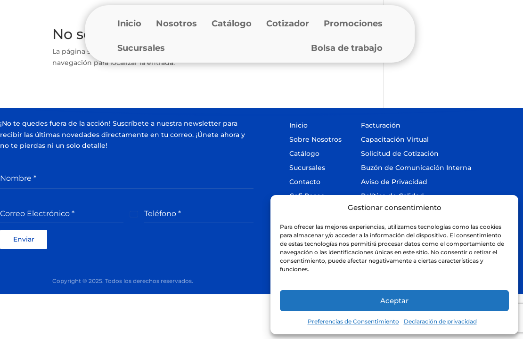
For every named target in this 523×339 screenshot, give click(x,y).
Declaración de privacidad (440, 321)
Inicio (129, 23)
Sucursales (141, 48)
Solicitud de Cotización (400, 153)
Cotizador (287, 23)
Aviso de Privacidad (394, 182)
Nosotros (176, 23)
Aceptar (394, 300)
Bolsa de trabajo (347, 48)
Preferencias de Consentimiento (353, 321)
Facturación (380, 125)
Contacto (304, 182)
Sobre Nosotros (315, 139)
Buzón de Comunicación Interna (416, 167)
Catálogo (232, 23)
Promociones (353, 23)
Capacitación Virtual (395, 139)
